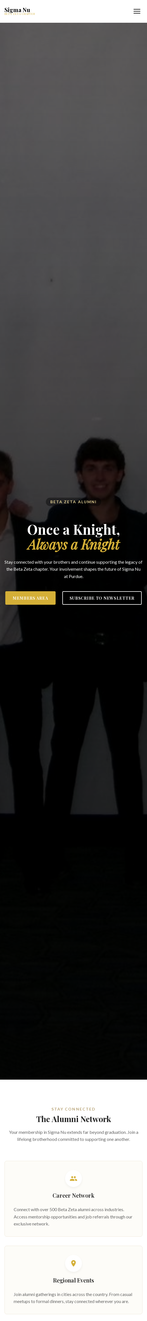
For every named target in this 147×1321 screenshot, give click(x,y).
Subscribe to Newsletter (102, 598)
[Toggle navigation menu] (137, 11)
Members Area (30, 598)
